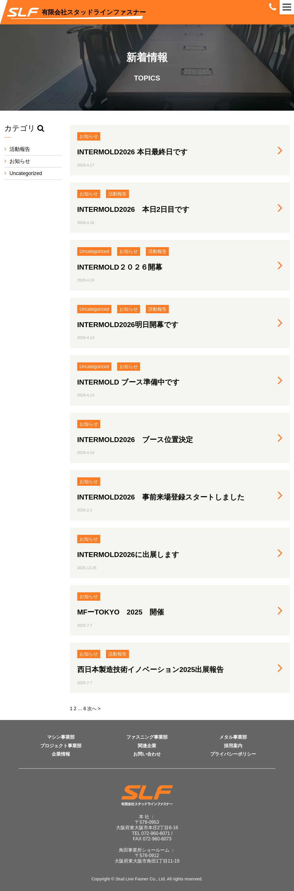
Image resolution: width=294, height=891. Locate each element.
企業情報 (61, 754)
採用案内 (233, 745)
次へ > (93, 708)
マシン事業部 (61, 737)
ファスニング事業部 (147, 737)
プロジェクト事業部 (61, 745)
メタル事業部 (233, 737)
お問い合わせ (147, 754)
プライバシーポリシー (233, 754)
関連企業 (147, 745)
